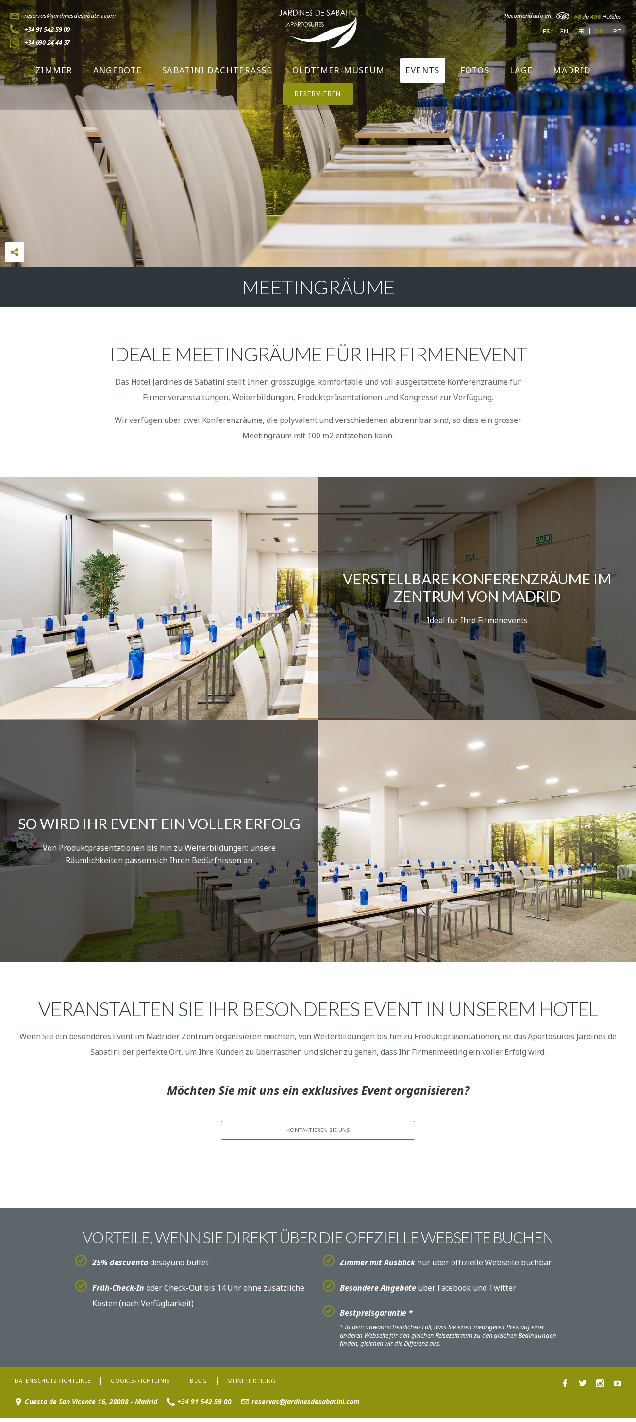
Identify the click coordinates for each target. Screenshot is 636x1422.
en (564, 31)
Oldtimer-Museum (338, 70)
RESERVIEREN (318, 93)
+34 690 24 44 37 (47, 42)
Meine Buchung (269, 1384)
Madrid (572, 70)
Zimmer (54, 70)
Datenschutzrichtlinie (58, 1384)
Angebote (117, 70)
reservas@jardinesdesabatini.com (70, 15)
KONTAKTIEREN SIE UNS (318, 1131)
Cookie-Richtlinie (153, 1384)
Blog (215, 1384)
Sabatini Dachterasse (217, 70)
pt (617, 31)
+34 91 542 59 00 (47, 29)
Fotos (475, 70)
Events (422, 70)
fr (581, 31)
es (546, 31)
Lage (521, 70)
